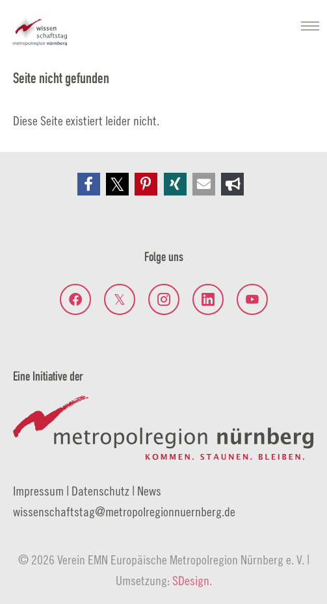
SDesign (190, 580)
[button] (88, 184)
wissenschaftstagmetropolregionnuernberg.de (124, 511)
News (149, 490)
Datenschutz (100, 490)
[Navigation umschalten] (310, 26)
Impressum (38, 490)
